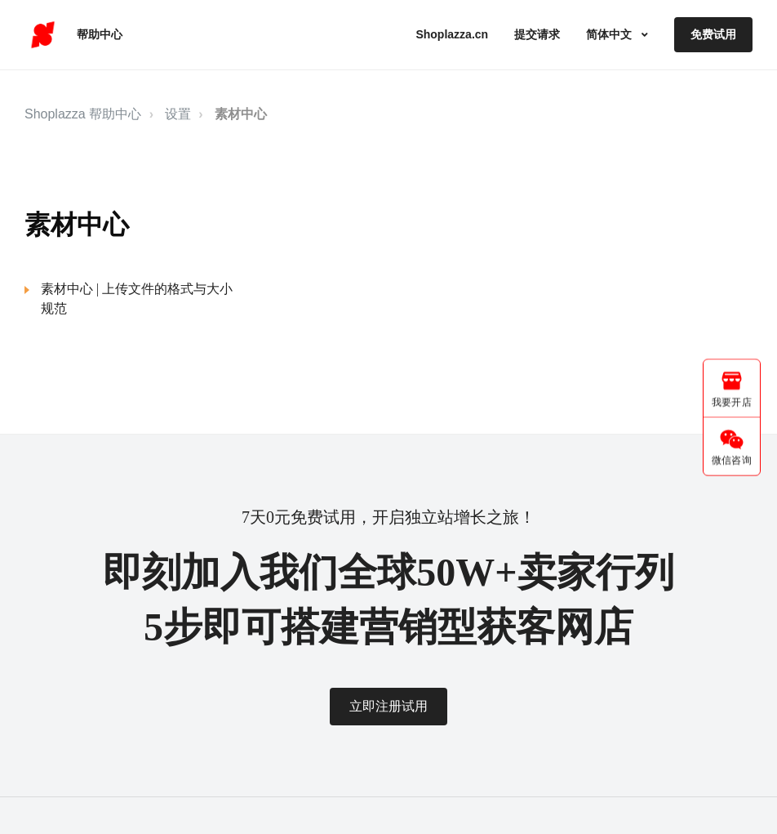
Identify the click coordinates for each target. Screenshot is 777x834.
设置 (178, 114)
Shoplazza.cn (451, 34)
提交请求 (537, 34)
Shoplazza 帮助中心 (82, 114)
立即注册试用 (388, 706)
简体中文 (610, 34)
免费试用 (713, 34)
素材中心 (241, 114)
